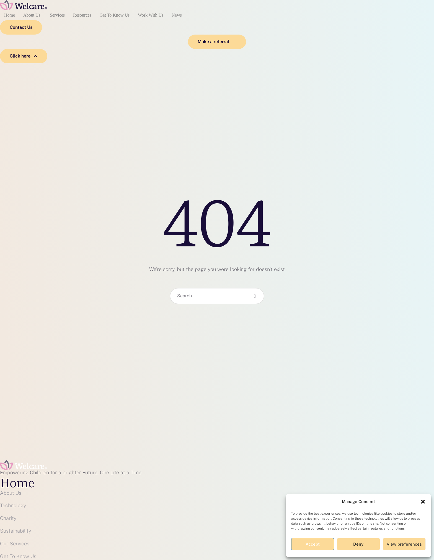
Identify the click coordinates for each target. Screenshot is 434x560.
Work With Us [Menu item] (150, 15)
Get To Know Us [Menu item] (114, 15)
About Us (10, 493)
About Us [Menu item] (32, 15)
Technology (13, 505)
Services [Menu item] (57, 15)
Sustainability (15, 531)
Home (17, 482)
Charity (8, 518)
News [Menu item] (176, 15)
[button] (423, 501)
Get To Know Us (18, 556)
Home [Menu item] (9, 15)
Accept (313, 544)
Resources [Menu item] (82, 15)
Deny (358, 544)
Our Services (14, 543)
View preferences (404, 544)
